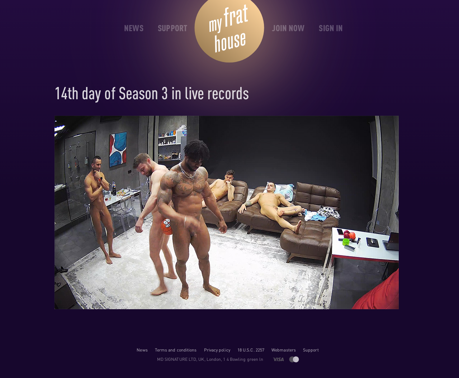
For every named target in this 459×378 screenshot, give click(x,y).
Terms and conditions (176, 350)
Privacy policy (217, 350)
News (142, 350)
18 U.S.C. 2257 (250, 350)
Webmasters (283, 350)
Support (311, 350)
